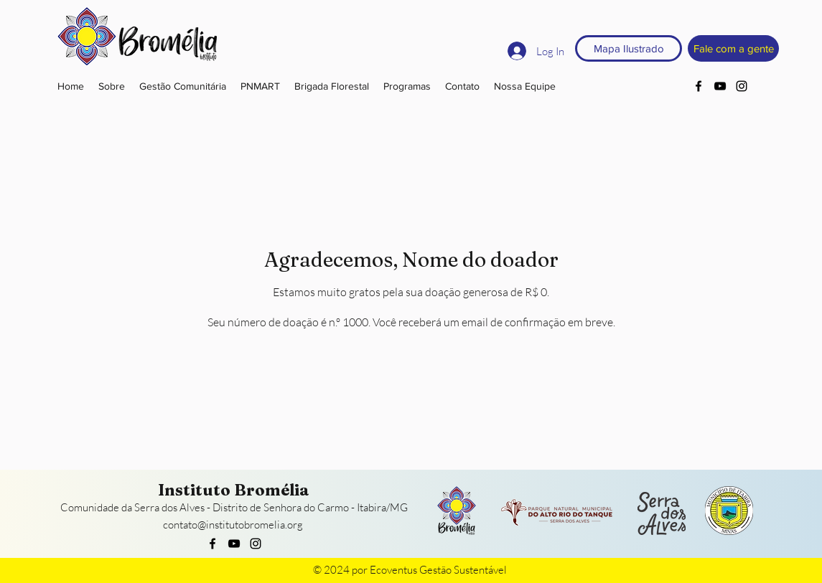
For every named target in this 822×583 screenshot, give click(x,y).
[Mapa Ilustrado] (628, 48)
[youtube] (720, 86)
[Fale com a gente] (733, 48)
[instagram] (741, 86)
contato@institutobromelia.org (233, 524)
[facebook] (698, 86)
